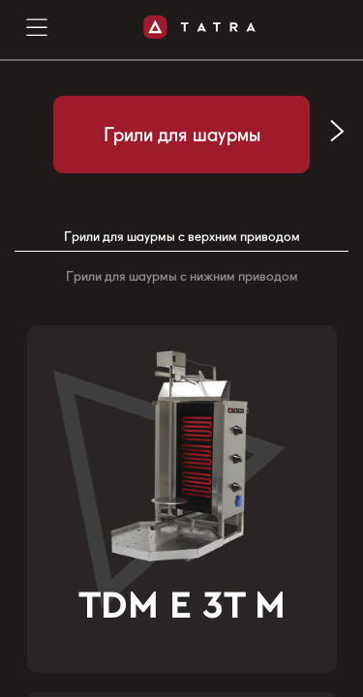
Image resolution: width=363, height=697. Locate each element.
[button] (337, 131)
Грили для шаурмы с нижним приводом (182, 276)
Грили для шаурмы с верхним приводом (182, 236)
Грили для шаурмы (182, 134)
